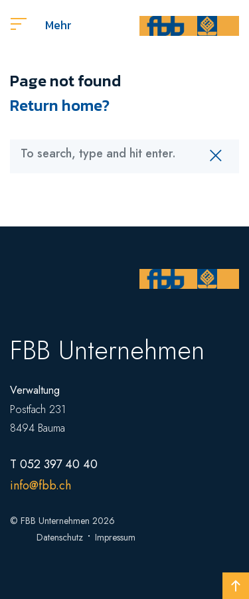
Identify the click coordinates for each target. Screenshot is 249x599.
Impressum (115, 537)
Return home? (60, 105)
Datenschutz (60, 537)
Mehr (41, 25)
